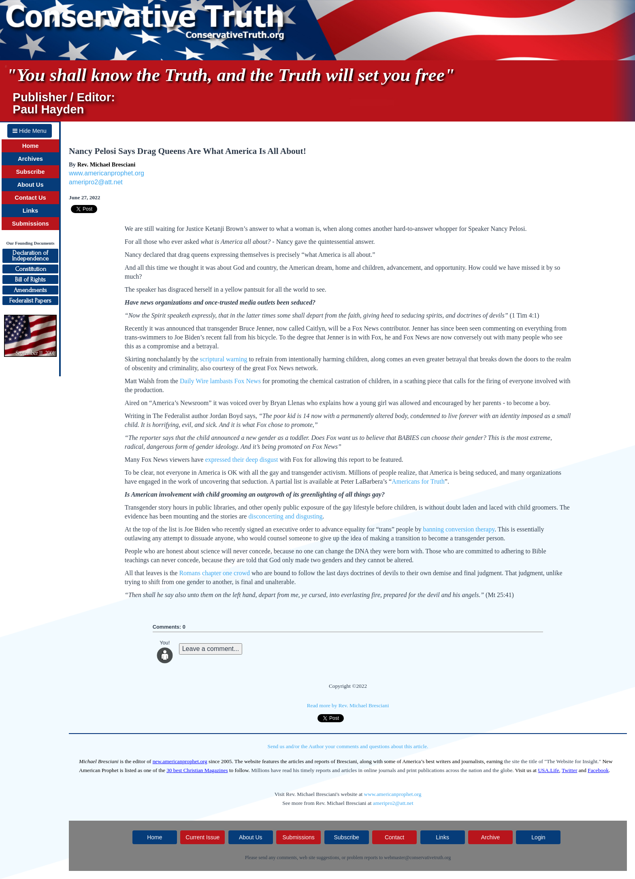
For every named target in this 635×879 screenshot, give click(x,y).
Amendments (30, 290)
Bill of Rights (30, 279)
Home (30, 146)
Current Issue (202, 837)
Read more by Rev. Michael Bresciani (348, 705)
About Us (30, 184)
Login (538, 837)
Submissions (30, 223)
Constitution (30, 269)
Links (30, 210)
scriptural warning (223, 359)
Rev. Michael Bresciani (106, 164)
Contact (394, 837)
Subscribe (30, 172)
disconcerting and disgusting (285, 516)
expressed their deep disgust (241, 459)
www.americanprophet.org (106, 173)
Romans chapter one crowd (214, 573)
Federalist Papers (30, 300)
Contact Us (30, 197)
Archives (30, 159)
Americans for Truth (418, 481)
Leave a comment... (210, 648)
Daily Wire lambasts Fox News (220, 381)
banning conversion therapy (458, 529)
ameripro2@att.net (96, 182)
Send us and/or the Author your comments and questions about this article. (348, 746)
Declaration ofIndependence (30, 255)
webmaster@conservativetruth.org (417, 857)
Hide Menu (30, 131)
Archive (490, 837)
